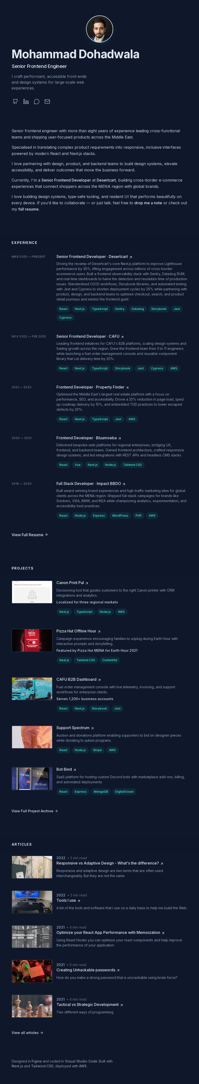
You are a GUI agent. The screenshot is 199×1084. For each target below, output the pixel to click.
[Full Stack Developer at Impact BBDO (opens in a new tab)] (91, 483)
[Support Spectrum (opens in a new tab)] (75, 727)
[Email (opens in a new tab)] (47, 101)
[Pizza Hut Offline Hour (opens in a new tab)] (78, 631)
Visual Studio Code (81, 1061)
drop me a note (148, 202)
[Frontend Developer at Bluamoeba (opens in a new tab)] (89, 437)
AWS (83, 1066)
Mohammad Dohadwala (75, 54)
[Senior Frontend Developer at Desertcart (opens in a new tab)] (94, 256)
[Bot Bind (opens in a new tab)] (66, 769)
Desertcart (106, 180)
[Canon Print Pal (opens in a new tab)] (72, 582)
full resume (28, 209)
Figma (37, 1061)
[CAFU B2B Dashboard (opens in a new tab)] (78, 679)
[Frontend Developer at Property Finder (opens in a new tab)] (92, 387)
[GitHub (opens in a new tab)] (15, 101)
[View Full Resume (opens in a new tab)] (30, 535)
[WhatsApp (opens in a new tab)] (37, 101)
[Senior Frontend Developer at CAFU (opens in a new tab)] (90, 336)
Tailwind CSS (42, 1066)
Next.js (17, 1066)
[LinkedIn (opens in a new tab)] (26, 101)
